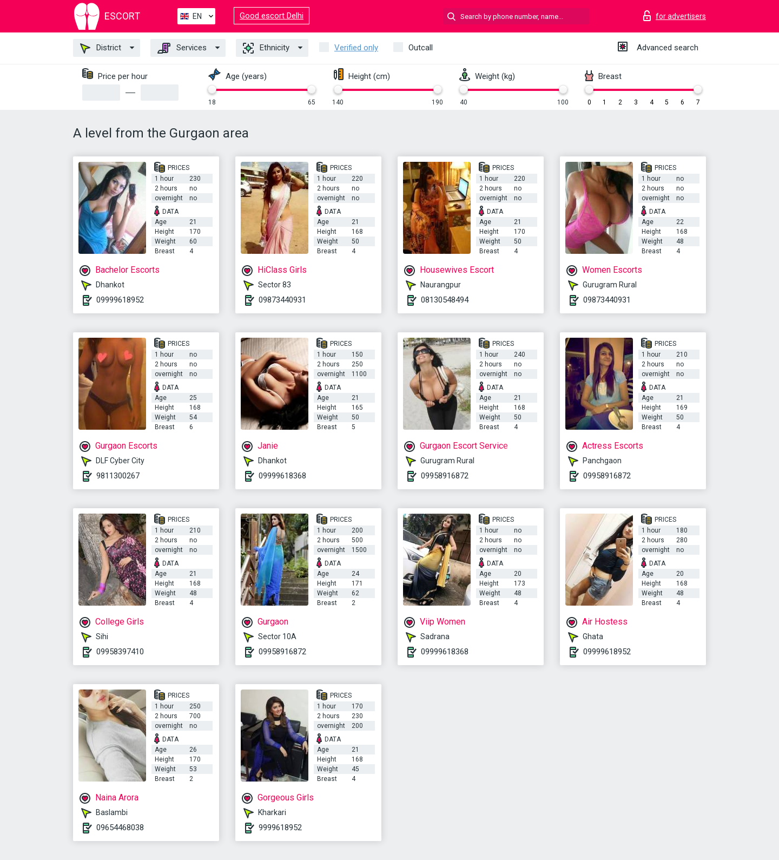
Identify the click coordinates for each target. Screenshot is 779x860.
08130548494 (444, 300)
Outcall (420, 47)
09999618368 (282, 476)
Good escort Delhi (271, 16)
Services (182, 48)
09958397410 (120, 652)
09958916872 (444, 476)
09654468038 (120, 827)
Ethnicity (266, 48)
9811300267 (118, 476)
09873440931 (282, 300)
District (100, 48)
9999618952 (280, 827)
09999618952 (120, 300)
